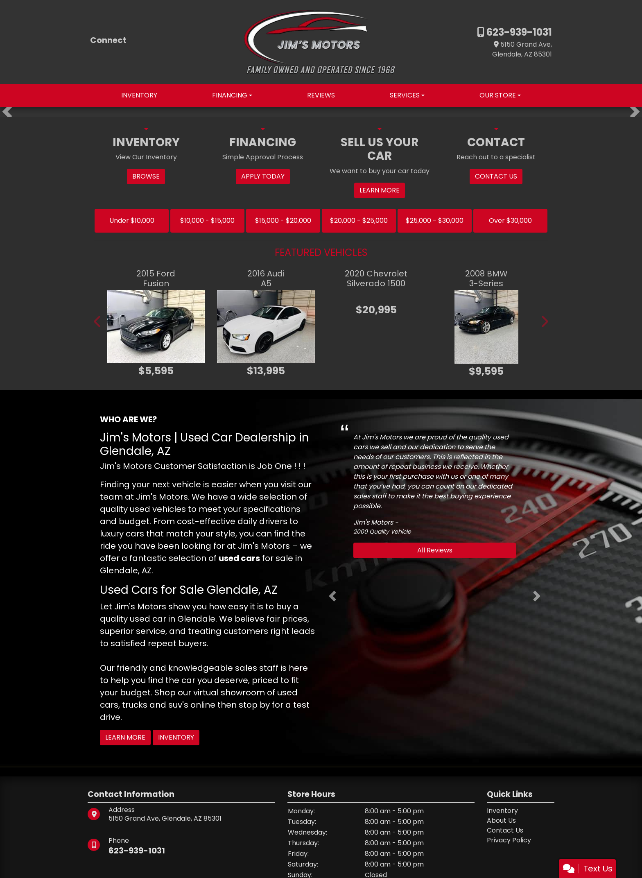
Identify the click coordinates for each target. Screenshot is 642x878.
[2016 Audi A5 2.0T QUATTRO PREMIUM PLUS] (266, 326)
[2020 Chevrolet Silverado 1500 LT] (376, 296)
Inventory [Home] (502, 810)
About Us (501, 820)
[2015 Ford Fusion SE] (156, 326)
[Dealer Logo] (321, 41)
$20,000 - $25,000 (359, 220)
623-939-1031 (518, 32)
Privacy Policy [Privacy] (509, 840)
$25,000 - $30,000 (434, 220)
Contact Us (505, 830)
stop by (254, 705)
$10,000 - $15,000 (207, 220)
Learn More (125, 737)
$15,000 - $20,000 (283, 220)
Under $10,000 (131, 220)
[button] (7, 112)
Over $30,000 (510, 220)
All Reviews (434, 550)
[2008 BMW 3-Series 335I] (486, 327)
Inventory (176, 737)
